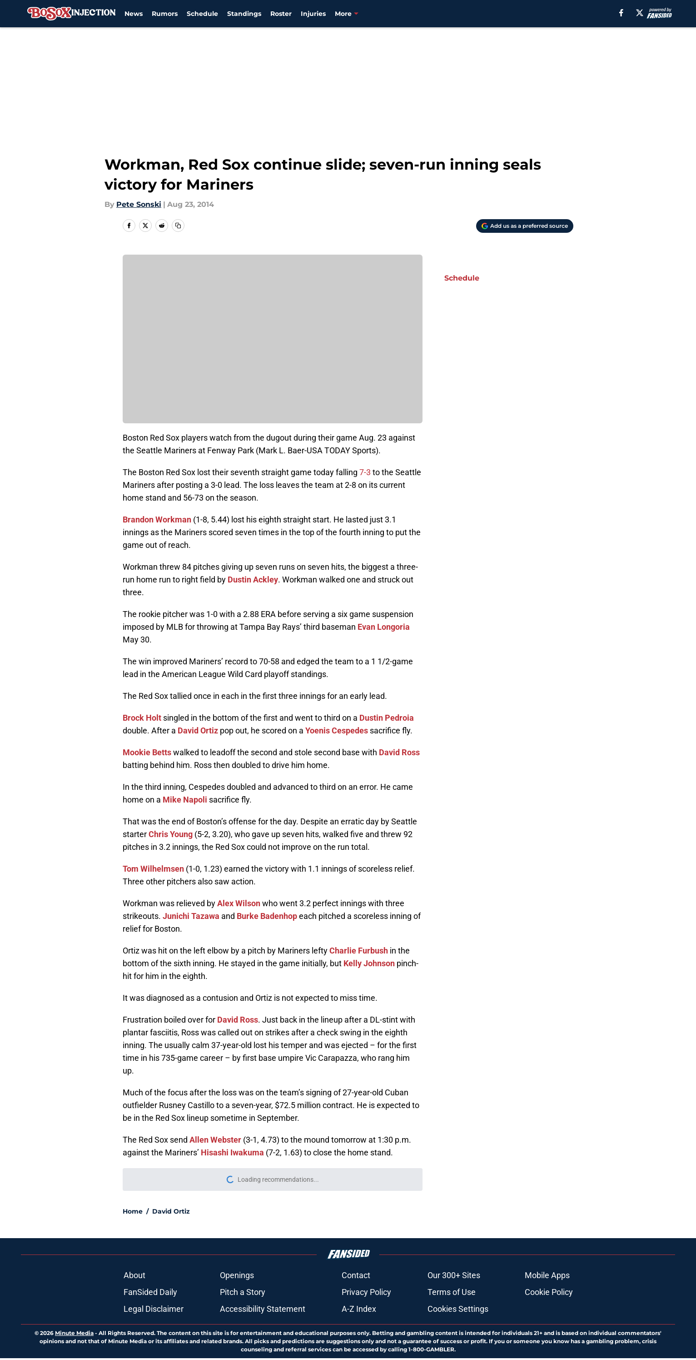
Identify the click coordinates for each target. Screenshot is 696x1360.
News (133, 14)
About (134, 1275)
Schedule (202, 14)
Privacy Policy (366, 1292)
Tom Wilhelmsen (153, 868)
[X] (639, 12)
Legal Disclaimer (154, 1309)
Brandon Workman (157, 519)
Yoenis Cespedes (336, 730)
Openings (237, 1275)
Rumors (165, 14)
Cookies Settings (458, 1309)
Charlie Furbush (358, 950)
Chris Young (171, 834)
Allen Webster (215, 1139)
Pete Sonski (138, 204)
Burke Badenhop (267, 916)
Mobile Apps (547, 1275)
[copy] (178, 225)
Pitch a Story (242, 1292)
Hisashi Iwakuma (232, 1152)
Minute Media (74, 1333)
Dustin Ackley (253, 579)
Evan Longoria (384, 627)
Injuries (313, 14)
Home (133, 1211)
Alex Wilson (238, 903)
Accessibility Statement (262, 1309)
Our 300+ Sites (454, 1275)
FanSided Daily (150, 1292)
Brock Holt (142, 718)
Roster (281, 14)
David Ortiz (198, 730)
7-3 (365, 472)
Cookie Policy (549, 1292)
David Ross (399, 752)
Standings (244, 14)
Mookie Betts (147, 752)
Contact (356, 1275)
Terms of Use (452, 1292)
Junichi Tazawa (191, 916)
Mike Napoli (185, 799)
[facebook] (621, 12)
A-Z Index (359, 1309)
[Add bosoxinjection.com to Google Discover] (524, 226)
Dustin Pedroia (386, 718)
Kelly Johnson (369, 963)
